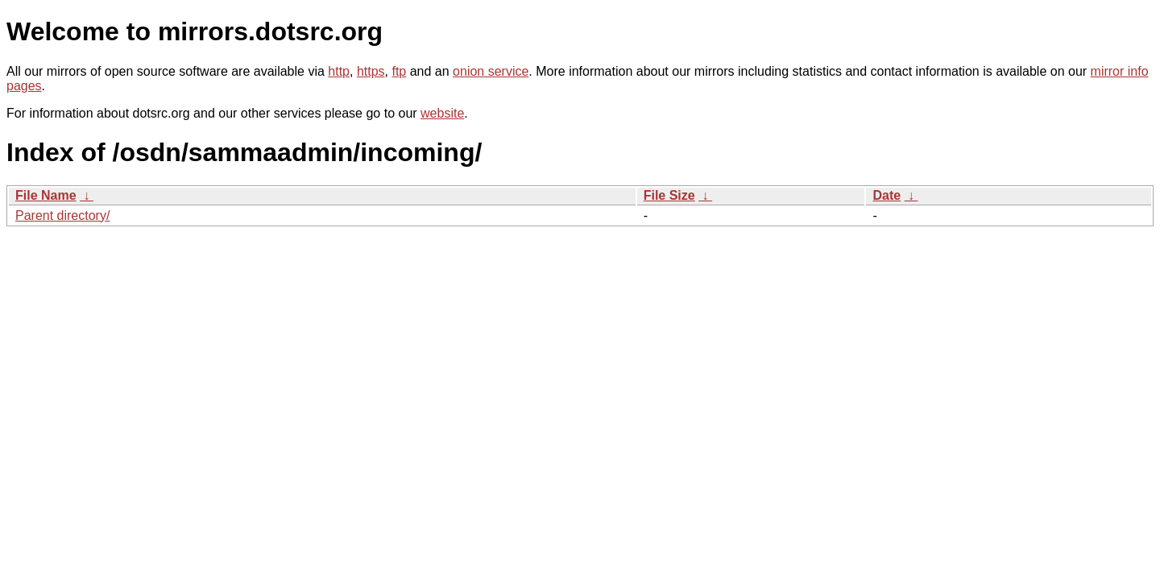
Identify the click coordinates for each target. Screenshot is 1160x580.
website (442, 113)
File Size (669, 195)
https (371, 71)
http (339, 71)
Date (886, 195)
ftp (399, 71)
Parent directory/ (62, 215)
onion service (490, 71)
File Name (46, 195)
